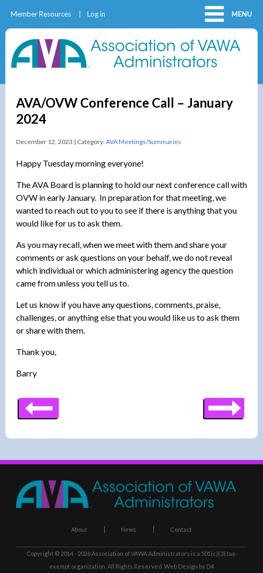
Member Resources (41, 14)
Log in (96, 14)
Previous (224, 404)
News (128, 529)
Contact (181, 529)
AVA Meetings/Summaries (143, 142)
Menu (241, 14)
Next (39, 404)
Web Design (181, 566)
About (79, 529)
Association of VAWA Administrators (140, 553)
